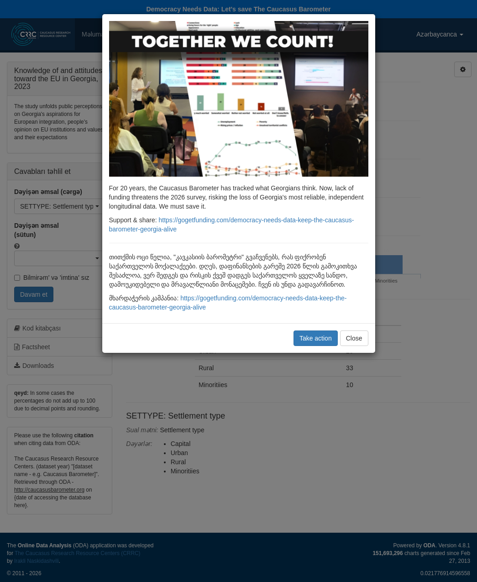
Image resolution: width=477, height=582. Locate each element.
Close (354, 338)
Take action (315, 338)
